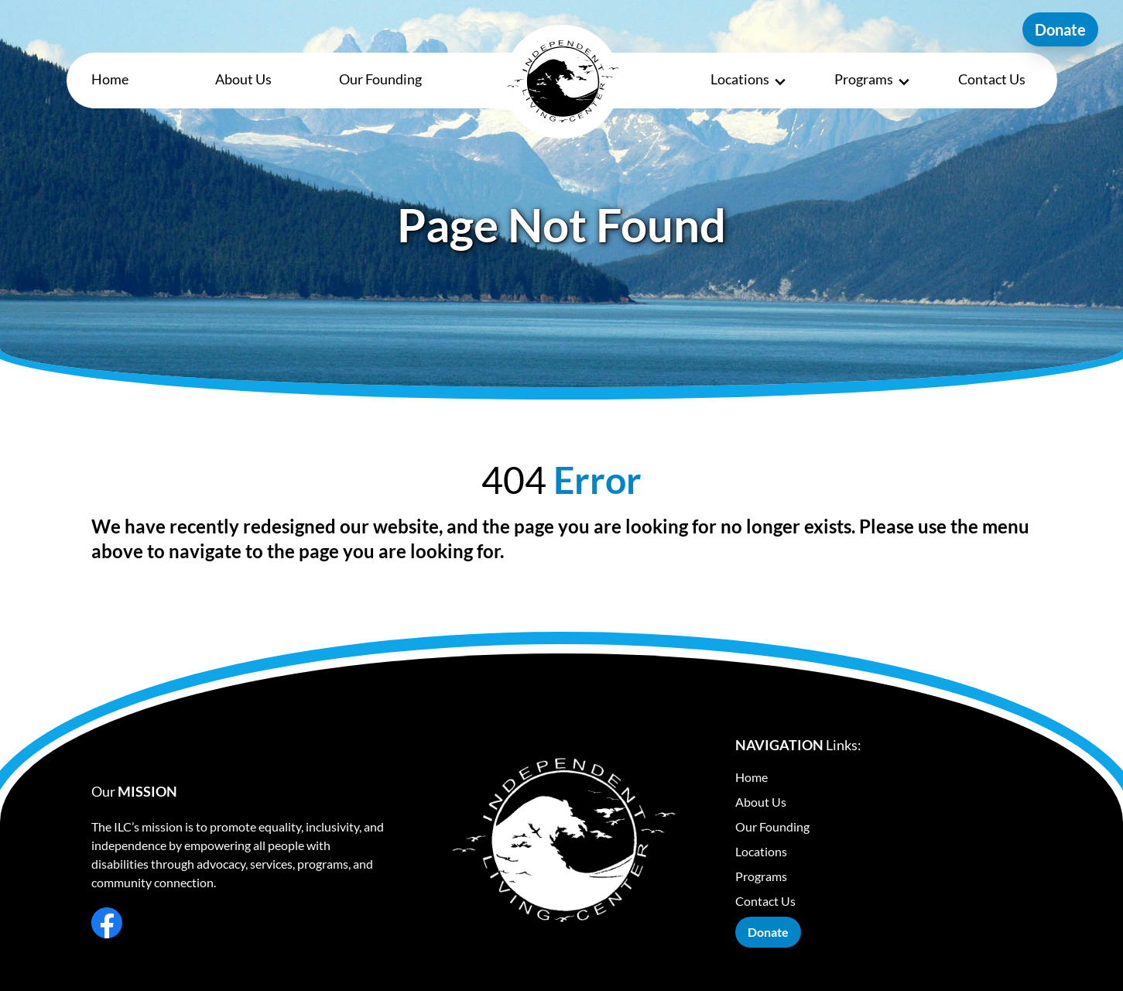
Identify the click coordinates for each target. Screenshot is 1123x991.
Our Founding (380, 78)
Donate (1060, 29)
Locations (749, 80)
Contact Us (991, 78)
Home (109, 78)
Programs (873, 80)
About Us (243, 78)
